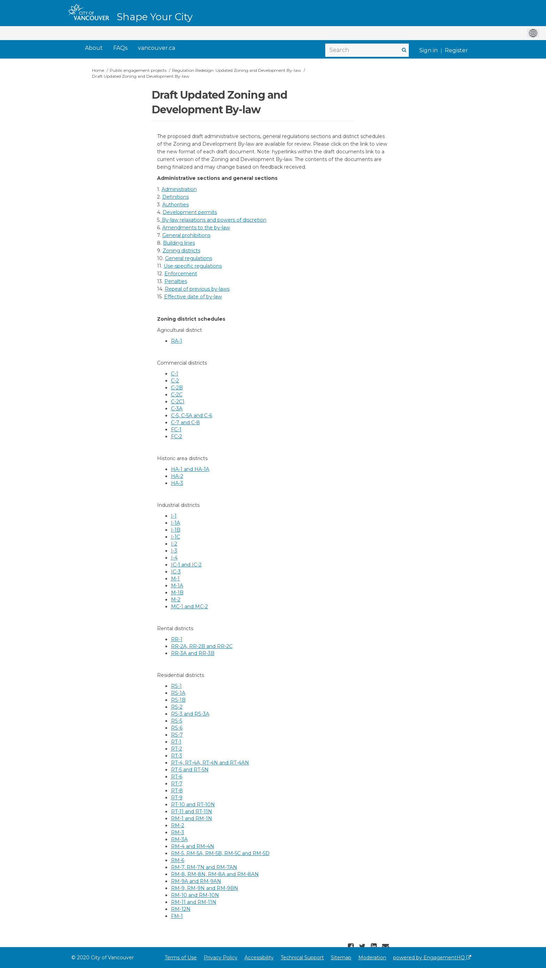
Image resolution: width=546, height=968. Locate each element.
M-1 (175, 579)
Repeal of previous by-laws (197, 289)
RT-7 (176, 783)
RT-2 (176, 749)
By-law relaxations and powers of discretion (213, 220)
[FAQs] (120, 48)
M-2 (175, 599)
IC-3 (176, 572)
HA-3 (177, 483)
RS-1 (176, 686)
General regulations (188, 258)
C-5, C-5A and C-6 (191, 415)
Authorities (175, 204)
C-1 (174, 374)
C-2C (176, 394)
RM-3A (179, 839)
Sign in (428, 50)
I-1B (175, 530)
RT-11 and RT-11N (191, 811)
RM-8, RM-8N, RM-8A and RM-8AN (215, 874)
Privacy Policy (220, 957)
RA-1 (176, 341)
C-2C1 (178, 401)
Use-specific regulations (193, 266)
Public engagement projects (138, 70)
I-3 (174, 551)
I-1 (174, 516)
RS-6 (176, 728)
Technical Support (302, 957)
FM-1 (177, 916)
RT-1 (176, 742)
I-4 (174, 558)
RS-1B (178, 700)
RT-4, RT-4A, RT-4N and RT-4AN (210, 763)
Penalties (175, 281)
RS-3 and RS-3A (190, 714)
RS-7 (177, 735)
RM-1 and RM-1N (191, 818)
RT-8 (177, 790)
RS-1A (178, 693)
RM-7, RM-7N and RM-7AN (204, 867)
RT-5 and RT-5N (190, 770)
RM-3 (177, 832)
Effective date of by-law (193, 297)
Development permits (190, 212)
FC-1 (176, 429)
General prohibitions (186, 235)
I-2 (174, 544)
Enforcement (180, 273)
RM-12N (180, 909)
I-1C (175, 537)
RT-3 (176, 756)
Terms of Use (181, 957)
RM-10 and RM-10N (195, 895)
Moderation (372, 957)
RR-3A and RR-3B (192, 653)
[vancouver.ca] (156, 48)
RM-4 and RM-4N (192, 846)
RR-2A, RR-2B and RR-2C (202, 646)
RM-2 (177, 825)
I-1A (175, 523)
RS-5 (176, 721)
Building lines (179, 243)
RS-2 (176, 707)
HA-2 (177, 476)
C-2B (177, 387)
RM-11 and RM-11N (193, 902)
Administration (179, 189)
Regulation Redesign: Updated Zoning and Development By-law (236, 70)
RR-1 (176, 639)
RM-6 (177, 860)
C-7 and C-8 (185, 422)
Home (98, 70)
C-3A (176, 408)
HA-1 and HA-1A (190, 469)
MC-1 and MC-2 (189, 606)
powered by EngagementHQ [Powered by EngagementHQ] (432, 957)
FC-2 (176, 436)
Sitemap (341, 957)
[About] (93, 48)
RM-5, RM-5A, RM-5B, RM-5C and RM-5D (220, 853)
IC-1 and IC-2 (186, 565)
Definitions (175, 197)
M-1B (177, 592)
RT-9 (176, 797)
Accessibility (259, 957)
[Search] (367, 50)
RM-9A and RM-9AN (196, 881)
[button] (352, 946)
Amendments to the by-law (196, 227)
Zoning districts (181, 250)
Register (456, 50)
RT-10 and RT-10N (193, 804)
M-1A (177, 585)
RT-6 (176, 776)
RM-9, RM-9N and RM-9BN (204, 888)
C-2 (175, 381)
